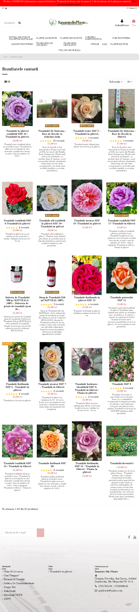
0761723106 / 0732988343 (113, 586)
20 (129, 82)
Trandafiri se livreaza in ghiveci (17, 401)
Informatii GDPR (13, 595)
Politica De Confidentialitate (19, 583)
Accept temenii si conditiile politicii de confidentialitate (21, 549)
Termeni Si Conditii (14, 579)
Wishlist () (131, 8)
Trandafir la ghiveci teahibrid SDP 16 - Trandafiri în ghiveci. (17, 134)
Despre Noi (10, 587)
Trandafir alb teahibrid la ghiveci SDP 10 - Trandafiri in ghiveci (52, 223)
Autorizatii (10, 591)
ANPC (7, 599)
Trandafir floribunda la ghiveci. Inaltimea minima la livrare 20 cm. (87, 313)
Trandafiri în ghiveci (61, 572)
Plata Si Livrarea (13, 572)
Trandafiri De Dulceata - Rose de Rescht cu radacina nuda (52, 134)
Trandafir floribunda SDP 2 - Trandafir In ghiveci (17, 387)
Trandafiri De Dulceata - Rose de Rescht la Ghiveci (122, 134)
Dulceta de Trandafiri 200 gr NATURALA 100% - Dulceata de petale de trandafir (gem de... (17, 303)
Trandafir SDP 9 (121, 384)
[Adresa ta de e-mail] (19, 532)
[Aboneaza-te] (40, 532)
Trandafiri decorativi (121, 463)
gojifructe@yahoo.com (110, 591)
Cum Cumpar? (11, 575)
